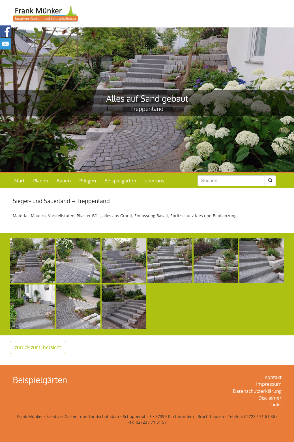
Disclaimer (270, 397)
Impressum (269, 384)
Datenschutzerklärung (257, 391)
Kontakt (273, 377)
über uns (154, 180)
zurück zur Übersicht (38, 347)
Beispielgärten (120, 180)
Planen (40, 180)
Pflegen (87, 180)
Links (276, 404)
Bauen (64, 180)
